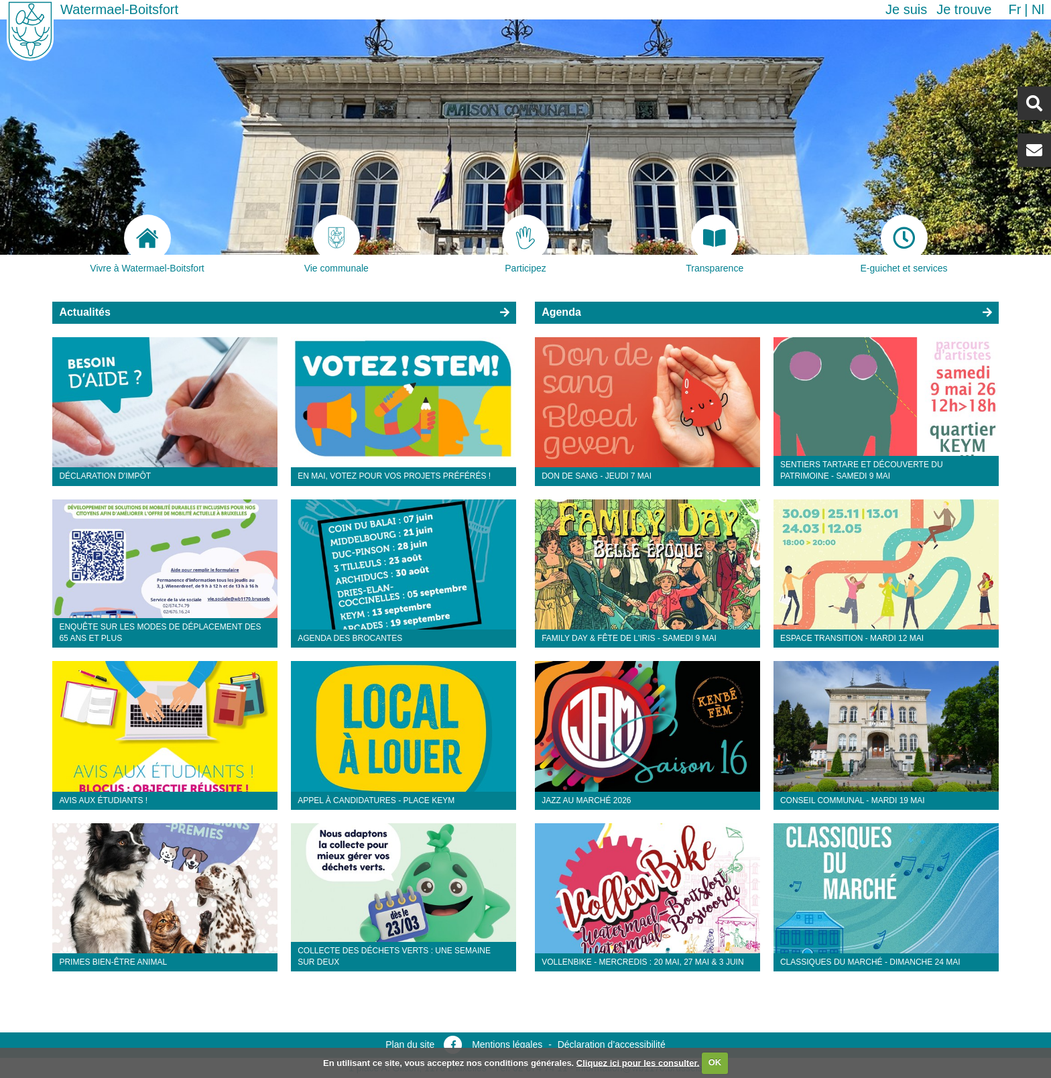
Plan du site (409, 1044)
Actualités (84, 312)
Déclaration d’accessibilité (612, 1044)
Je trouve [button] (963, 9)
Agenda (561, 312)
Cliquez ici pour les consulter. (638, 1062)
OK (715, 1062)
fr (1014, 9)
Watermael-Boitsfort (119, 9)
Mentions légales (507, 1044)
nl (1038, 9)
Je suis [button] (906, 9)
